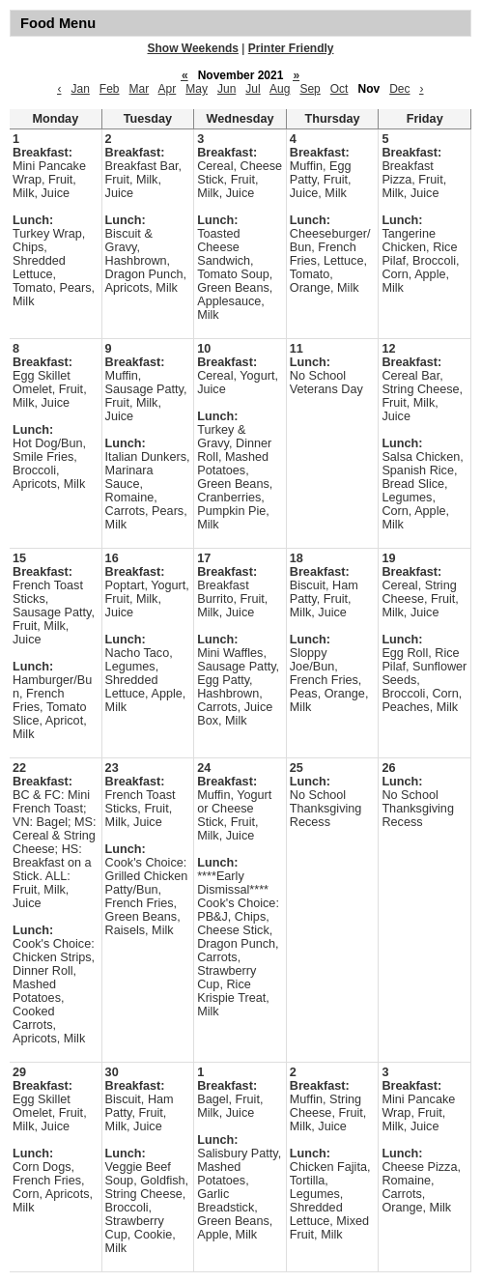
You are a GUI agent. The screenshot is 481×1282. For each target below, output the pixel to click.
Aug (279, 89)
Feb (109, 89)
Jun (226, 89)
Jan (80, 89)
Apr (167, 89)
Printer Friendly (291, 48)
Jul (252, 89)
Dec (399, 89)
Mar (139, 89)
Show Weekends (193, 48)
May (196, 89)
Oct (339, 89)
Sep (309, 89)
